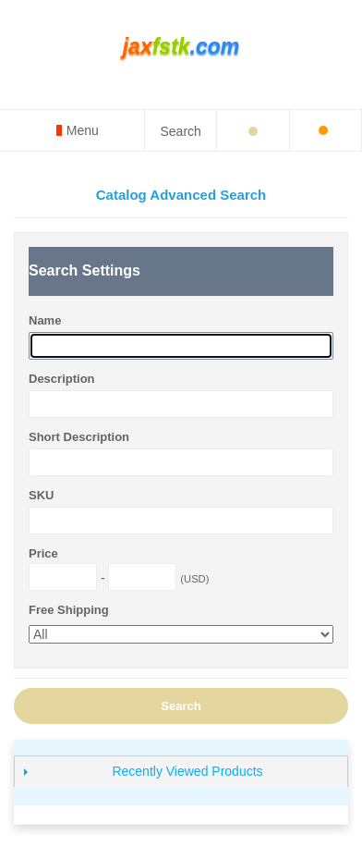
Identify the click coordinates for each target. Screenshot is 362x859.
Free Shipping (69, 610)
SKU (41, 495)
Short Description (79, 437)
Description (62, 379)
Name (45, 320)
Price (43, 553)
